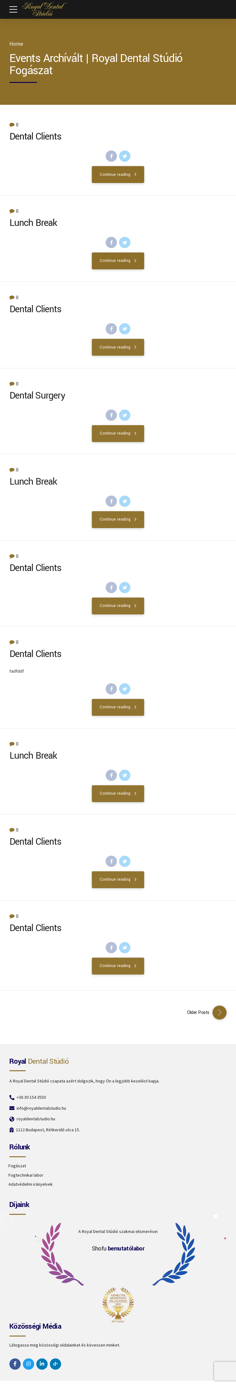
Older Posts (198, 1012)
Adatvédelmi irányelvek (30, 1184)
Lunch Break (33, 222)
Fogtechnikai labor (25, 1175)
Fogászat (17, 1166)
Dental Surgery (37, 400)
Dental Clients (35, 136)
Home (16, 44)
